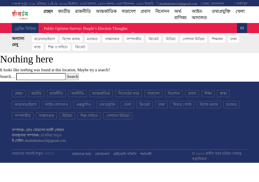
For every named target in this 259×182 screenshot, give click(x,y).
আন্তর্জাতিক (106, 11)
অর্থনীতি (77, 94)
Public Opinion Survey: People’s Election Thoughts (85, 28)
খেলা (240, 11)
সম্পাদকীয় (133, 39)
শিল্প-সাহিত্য (89, 116)
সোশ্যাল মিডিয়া (194, 39)
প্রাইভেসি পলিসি (124, 154)
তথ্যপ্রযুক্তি (221, 11)
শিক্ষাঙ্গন (217, 39)
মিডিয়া (171, 39)
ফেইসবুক (240, 3)
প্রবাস (145, 11)
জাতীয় (64, 11)
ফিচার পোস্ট (182, 105)
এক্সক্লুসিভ (83, 105)
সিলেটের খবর (128, 94)
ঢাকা (233, 39)
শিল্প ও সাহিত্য (58, 47)
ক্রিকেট (153, 39)
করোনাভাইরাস (44, 39)
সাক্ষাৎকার (112, 39)
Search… (7, 76)
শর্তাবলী (146, 154)
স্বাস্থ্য (37, 47)
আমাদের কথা (81, 154)
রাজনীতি (83, 11)
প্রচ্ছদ (49, 11)
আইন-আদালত (199, 14)
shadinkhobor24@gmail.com (178, 4)
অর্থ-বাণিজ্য (180, 14)
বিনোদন (162, 11)
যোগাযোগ (102, 154)
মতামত (92, 39)
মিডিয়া (67, 116)
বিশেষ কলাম (71, 39)
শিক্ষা (208, 94)
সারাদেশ (128, 11)
